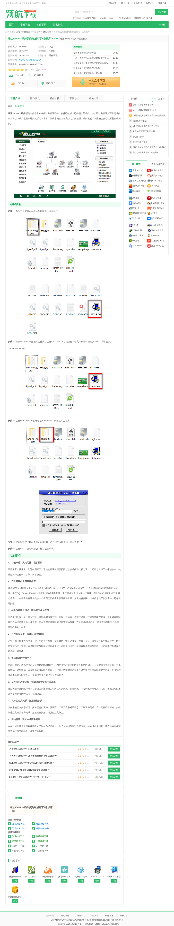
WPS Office (136, 246)
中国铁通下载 (42, 850)
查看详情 (114, 749)
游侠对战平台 (136, 186)
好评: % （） (25, 84)
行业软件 (36, 32)
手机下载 (25, 24)
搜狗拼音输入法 (155, 175)
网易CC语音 (154, 181)
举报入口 (124, 915)
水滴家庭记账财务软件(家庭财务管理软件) (29, 770)
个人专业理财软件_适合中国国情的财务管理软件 (33, 756)
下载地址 (16, 75)
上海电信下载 (18, 846)
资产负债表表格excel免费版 (145, 152)
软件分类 (125, 3)
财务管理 (47, 32)
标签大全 (150, 3)
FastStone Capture (155, 203)
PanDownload (124, 18)
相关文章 (94, 98)
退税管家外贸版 (140, 142)
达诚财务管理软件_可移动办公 (24, 749)
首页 (11, 24)
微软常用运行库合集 (143, 18)
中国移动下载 (18, 850)
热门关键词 (158, 163)
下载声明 (94, 915)
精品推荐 (54, 98)
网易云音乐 (154, 198)
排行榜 (162, 24)
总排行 (161, 98)
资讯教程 (138, 3)
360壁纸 (134, 240)
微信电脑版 (154, 191)
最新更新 (113, 3)
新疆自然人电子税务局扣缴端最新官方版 (151, 115)
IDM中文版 (135, 230)
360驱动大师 (136, 235)
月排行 (153, 98)
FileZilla (102, 18)
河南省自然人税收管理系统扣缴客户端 (150, 147)
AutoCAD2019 (89, 18)
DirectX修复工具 (155, 230)
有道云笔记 (135, 203)
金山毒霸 (134, 191)
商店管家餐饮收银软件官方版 (146, 126)
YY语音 (152, 213)
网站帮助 (65, 915)
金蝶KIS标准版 (140, 121)
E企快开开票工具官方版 (144, 131)
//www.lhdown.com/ (28, 60)
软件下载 (41, 24)
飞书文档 (134, 218)
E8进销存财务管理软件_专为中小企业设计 (30, 777)
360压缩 (134, 198)
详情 (15, 881)
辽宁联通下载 (42, 846)
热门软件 (137, 163)
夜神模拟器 (135, 175)
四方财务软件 (139, 136)
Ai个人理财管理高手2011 (144, 110)
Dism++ (112, 18)
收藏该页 (36, 75)
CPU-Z (133, 225)
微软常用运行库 (137, 213)
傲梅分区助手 (155, 225)
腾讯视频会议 (155, 218)
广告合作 (79, 915)
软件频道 (26, 32)
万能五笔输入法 (155, 208)
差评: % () (54, 84)
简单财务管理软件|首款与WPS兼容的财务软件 (32, 763)
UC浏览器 (153, 186)
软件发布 (109, 915)
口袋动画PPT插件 (155, 240)
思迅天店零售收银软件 (143, 105)
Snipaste (153, 235)
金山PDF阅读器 (155, 246)
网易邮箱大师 (155, 170)
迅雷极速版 (136, 170)
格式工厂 (134, 208)
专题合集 (162, 3)
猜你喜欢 (35, 98)
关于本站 (50, 915)
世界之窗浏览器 (137, 181)
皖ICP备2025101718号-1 (69, 924)
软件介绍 (15, 98)
